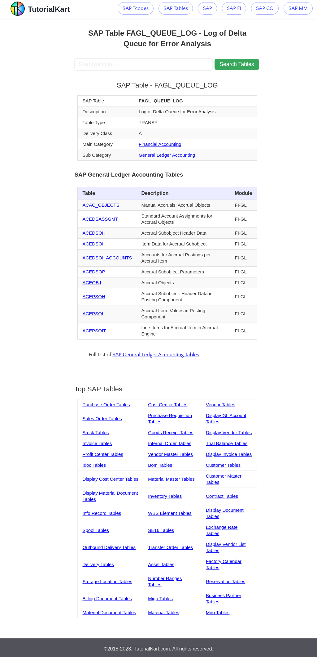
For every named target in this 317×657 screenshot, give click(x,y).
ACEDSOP (93, 271)
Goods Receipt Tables (170, 432)
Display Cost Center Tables (110, 479)
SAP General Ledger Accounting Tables (155, 355)
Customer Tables (223, 465)
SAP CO (265, 8)
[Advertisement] (37, 112)
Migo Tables (160, 598)
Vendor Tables (220, 404)
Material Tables (163, 612)
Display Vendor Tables (229, 432)
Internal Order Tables (169, 443)
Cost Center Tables (167, 404)
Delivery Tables (98, 564)
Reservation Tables (225, 581)
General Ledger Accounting (167, 155)
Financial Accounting (160, 144)
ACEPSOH (93, 296)
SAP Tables (175, 8)
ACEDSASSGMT (100, 219)
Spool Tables (95, 530)
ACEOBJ (91, 282)
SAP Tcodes (136, 8)
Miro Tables (217, 612)
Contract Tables (222, 496)
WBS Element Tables (170, 513)
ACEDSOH (93, 233)
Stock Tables (95, 432)
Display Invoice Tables (229, 454)
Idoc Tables (94, 465)
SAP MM (298, 8)
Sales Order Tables (102, 418)
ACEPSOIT (94, 330)
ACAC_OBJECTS (100, 205)
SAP (207, 8)
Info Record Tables (101, 513)
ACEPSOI (92, 313)
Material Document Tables (109, 612)
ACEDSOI (92, 243)
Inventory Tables (165, 496)
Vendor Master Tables (170, 454)
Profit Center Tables (102, 454)
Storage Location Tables (107, 581)
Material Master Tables (171, 479)
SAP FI (234, 8)
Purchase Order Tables (106, 404)
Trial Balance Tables (226, 443)
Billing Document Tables (107, 598)
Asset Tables (161, 564)
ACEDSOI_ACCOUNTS (107, 257)
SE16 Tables (161, 530)
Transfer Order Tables (170, 547)
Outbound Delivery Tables (109, 547)
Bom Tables (160, 465)
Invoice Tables (97, 443)
